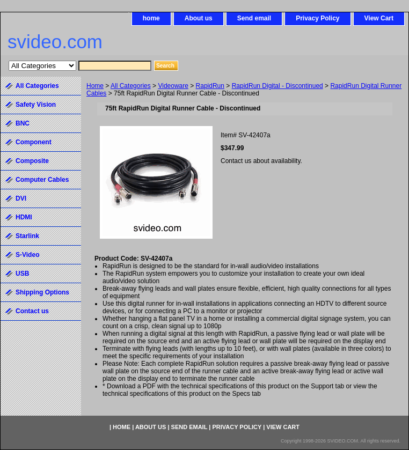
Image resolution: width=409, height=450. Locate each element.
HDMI (24, 217)
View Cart (378, 18)
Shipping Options (42, 292)
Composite (32, 161)
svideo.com (55, 41)
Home (95, 86)
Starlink (27, 236)
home (151, 18)
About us (199, 18)
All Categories (131, 86)
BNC (23, 123)
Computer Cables (42, 179)
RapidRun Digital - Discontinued (277, 86)
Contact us (32, 311)
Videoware (173, 86)
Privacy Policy (317, 18)
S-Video (27, 255)
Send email (254, 18)
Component (34, 142)
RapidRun (210, 86)
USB (22, 273)
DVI (21, 198)
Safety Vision (36, 104)
